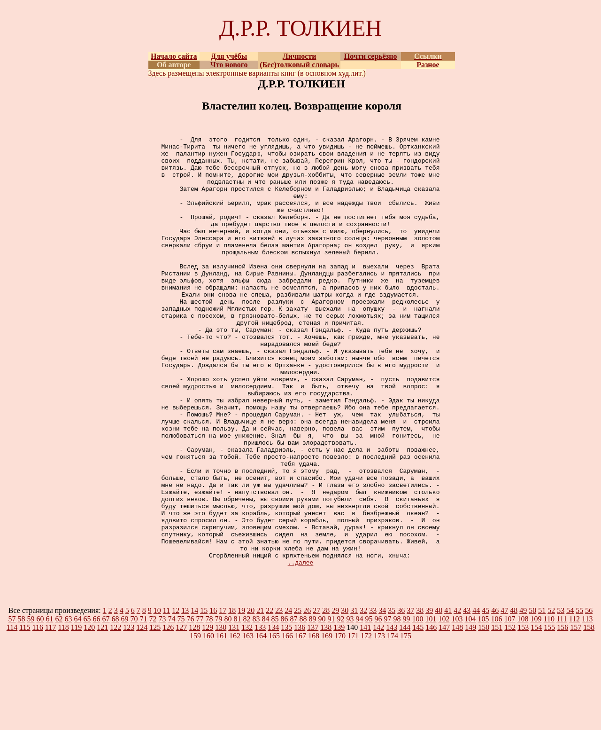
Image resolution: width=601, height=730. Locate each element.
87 (293, 705)
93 (350, 705)
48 (513, 696)
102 (443, 705)
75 (181, 705)
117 (50, 713)
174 (392, 722)
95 (368, 705)
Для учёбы (229, 56)
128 (194, 713)
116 (37, 713)
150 (483, 713)
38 (420, 696)
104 (470, 705)
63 (68, 705)
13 (185, 696)
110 (548, 705)
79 (218, 705)
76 (190, 705)
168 (313, 722)
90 (321, 705)
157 (575, 713)
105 (483, 705)
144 (404, 713)
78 (209, 705)
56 (589, 696)
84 (265, 705)
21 (260, 696)
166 (287, 722)
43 (466, 696)
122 (115, 713)
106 (496, 705)
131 (233, 713)
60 (40, 705)
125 (155, 713)
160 (208, 722)
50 (532, 696)
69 (124, 705)
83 (256, 705)
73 (162, 705)
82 (246, 705)
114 (12, 713)
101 (430, 705)
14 (194, 696)
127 (181, 713)
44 (476, 696)
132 (247, 713)
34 (382, 696)
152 (510, 713)
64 (77, 705)
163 (248, 722)
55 (579, 696)
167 (300, 722)
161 (221, 722)
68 (115, 705)
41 (448, 696)
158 (588, 713)
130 (220, 713)
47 (504, 696)
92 (340, 705)
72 (152, 705)
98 (397, 705)
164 (261, 722)
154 (536, 713)
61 (49, 705)
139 (339, 713)
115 (24, 713)
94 (359, 705)
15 (204, 696)
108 (522, 705)
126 (168, 713)
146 (431, 713)
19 (241, 696)
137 (312, 713)
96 (378, 705)
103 (456, 705)
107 (509, 705)
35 (391, 696)
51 (542, 696)
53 (560, 696)
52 (551, 696)
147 (444, 713)
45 (485, 696)
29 (335, 696)
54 (570, 696)
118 (63, 713)
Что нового (229, 65)
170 (340, 722)
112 (574, 705)
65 (87, 705)
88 (303, 705)
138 (325, 713)
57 (11, 705)
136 (299, 713)
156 (562, 713)
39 (429, 696)
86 (284, 705)
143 (391, 713)
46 (495, 696)
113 (587, 705)
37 (410, 696)
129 (207, 713)
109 (535, 705)
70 (134, 705)
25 (297, 696)
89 (312, 705)
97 (387, 705)
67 (105, 705)
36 (401, 696)
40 (438, 696)
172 (366, 722)
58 (21, 705)
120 (89, 713)
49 (523, 696)
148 (457, 713)
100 (417, 705)
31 (354, 696)
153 (523, 713)
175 (405, 722)
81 (237, 705)
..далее (301, 648)
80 (227, 705)
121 (102, 713)
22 (269, 696)
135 (286, 713)
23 (279, 696)
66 (96, 705)
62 (58, 705)
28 (326, 696)
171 (353, 722)
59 (30, 705)
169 (326, 722)
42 (457, 696)
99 (406, 705)
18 (232, 696)
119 (76, 713)
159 (195, 722)
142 (378, 713)
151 (496, 713)
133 (260, 713)
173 (379, 722)
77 (199, 705)
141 (365, 713)
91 (331, 705)
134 (273, 713)
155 (549, 713)
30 (344, 696)
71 (143, 705)
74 (171, 705)
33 (373, 696)
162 (234, 722)
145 (418, 713)
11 (166, 696)
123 (128, 713)
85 (274, 705)
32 (363, 696)
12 (175, 696)
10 (157, 696)
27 (316, 696)
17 (222, 696)
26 (307, 696)
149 (470, 713)
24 (288, 696)
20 (250, 696)
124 (141, 713)
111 (561, 705)
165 (274, 722)
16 (213, 696)
